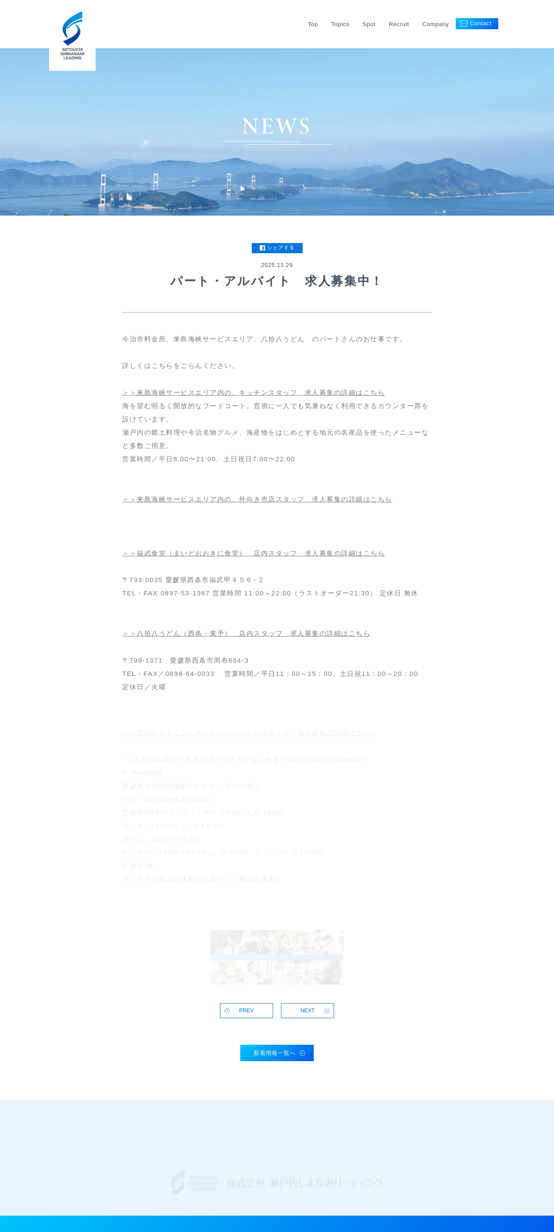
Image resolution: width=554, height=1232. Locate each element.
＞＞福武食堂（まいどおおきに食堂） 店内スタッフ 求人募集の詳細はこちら (253, 554)
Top (313, 24)
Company (435, 24)
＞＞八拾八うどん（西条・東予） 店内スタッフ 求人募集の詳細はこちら (246, 634)
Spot (368, 24)
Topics (340, 24)
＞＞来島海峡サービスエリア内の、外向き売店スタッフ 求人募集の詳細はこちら (257, 500)
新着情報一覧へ (275, 1053)
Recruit (399, 24)
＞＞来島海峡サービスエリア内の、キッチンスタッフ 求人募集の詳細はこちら (253, 393)
